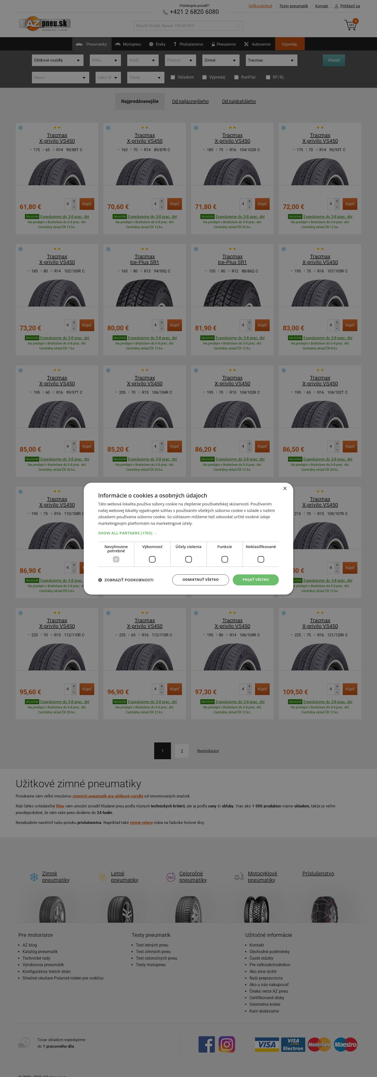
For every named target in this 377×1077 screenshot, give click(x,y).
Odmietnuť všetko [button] (197, 579)
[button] (188, 532)
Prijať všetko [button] (255, 579)
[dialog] (188, 538)
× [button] (285, 488)
